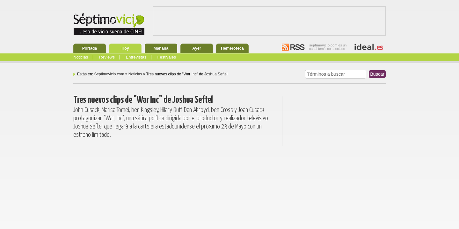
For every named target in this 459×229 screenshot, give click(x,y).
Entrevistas (136, 57)
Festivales (166, 57)
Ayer (196, 48)
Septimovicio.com (109, 74)
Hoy (125, 48)
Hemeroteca (232, 48)
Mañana (161, 48)
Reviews (107, 57)
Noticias (80, 57)
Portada (89, 48)
